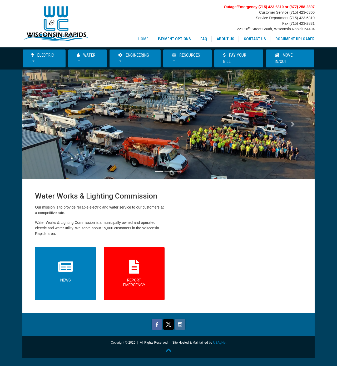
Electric (42, 55)
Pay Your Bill (234, 58)
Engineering (133, 55)
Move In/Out (284, 58)
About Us (225, 39)
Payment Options (174, 39)
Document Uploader (295, 39)
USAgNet (219, 342)
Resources (186, 55)
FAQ (203, 39)
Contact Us (255, 39)
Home (143, 39)
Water (86, 55)
